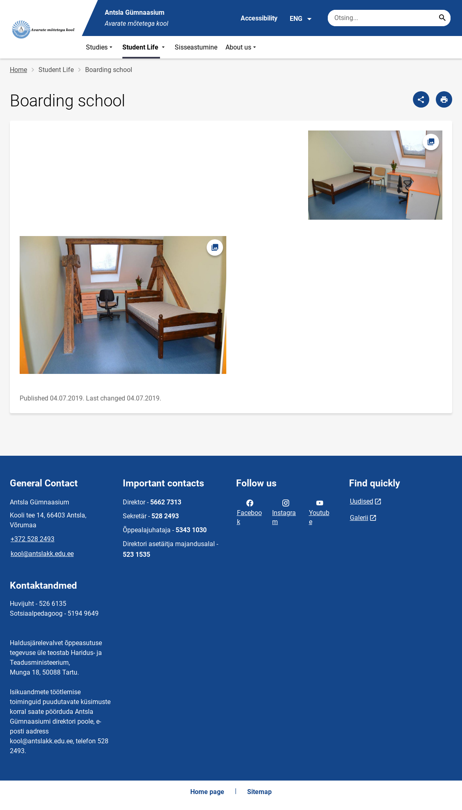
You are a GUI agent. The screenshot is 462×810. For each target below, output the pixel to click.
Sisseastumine (196, 47)
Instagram (284, 511)
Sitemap (259, 792)
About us (241, 47)
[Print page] (444, 99)
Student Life (144, 47)
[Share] (421, 99)
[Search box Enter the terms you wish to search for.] (389, 18)
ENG (301, 19)
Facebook (249, 511)
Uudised (361, 501)
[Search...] (442, 18)
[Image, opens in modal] (375, 175)
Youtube (319, 511)
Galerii (359, 518)
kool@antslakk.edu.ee (42, 554)
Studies (100, 47)
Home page (207, 792)
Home (18, 70)
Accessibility (259, 18)
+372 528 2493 (32, 539)
